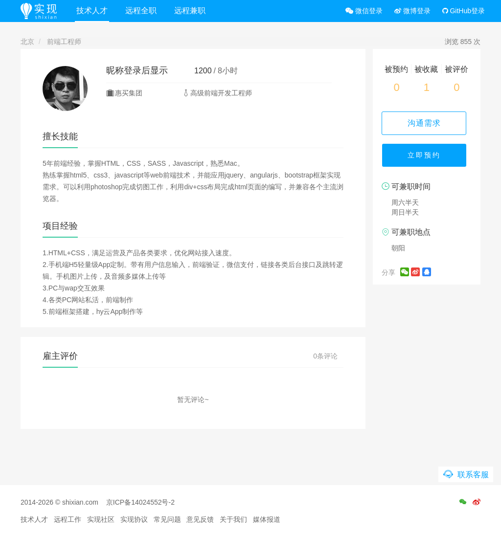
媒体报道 (266, 519)
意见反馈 (200, 519)
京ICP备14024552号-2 (140, 502)
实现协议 (134, 519)
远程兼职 (191, 10)
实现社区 (100, 519)
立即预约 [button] (426, 156)
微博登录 (412, 11)
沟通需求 (426, 123)
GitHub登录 (463, 11)
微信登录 (364, 11)
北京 (27, 41)
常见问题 (167, 519)
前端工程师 (64, 41)
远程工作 (67, 519)
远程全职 (142, 10)
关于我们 (233, 519)
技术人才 (93, 10)
